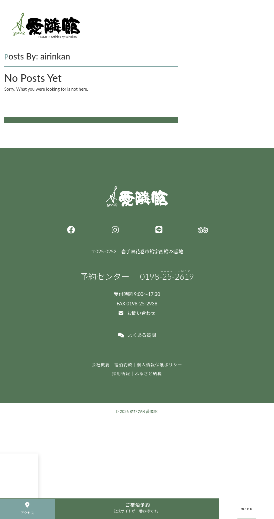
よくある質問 (137, 335)
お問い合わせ (137, 313)
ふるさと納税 (148, 373)
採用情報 (121, 373)
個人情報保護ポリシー (160, 364)
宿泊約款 (123, 364)
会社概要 (101, 364)
